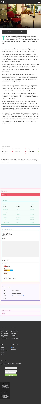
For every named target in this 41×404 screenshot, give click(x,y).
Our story (2, 347)
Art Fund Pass (13, 333)
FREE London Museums (5, 331)
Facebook (13, 349)
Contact (2, 354)
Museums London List (5, 330)
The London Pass (14, 331)
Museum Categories (4, 338)
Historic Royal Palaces (15, 338)
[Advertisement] (20, 134)
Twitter (12, 347)
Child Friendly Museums (5, 333)
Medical (3, 313)
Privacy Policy (3, 352)
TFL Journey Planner (15, 330)
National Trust (13, 335)
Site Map (2, 349)
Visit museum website (18, 295)
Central (11, 229)
